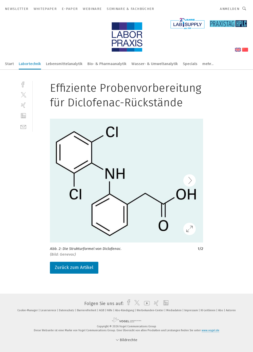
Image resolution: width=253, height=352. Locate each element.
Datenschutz (67, 310)
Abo (221, 310)
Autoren (231, 310)
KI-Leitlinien (208, 310)
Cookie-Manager (28, 310)
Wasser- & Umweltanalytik (154, 64)
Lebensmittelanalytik (64, 64)
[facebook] (23, 84)
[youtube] (146, 303)
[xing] (23, 105)
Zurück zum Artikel (74, 267)
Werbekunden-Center (150, 310)
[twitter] (23, 94)
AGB (102, 310)
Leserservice (49, 310)
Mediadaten (174, 310)
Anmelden (229, 9)
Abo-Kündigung (125, 310)
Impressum (191, 310)
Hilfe (110, 310)
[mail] (23, 126)
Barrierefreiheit (87, 310)
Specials (190, 64)
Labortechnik (30, 64)
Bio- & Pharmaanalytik (106, 64)
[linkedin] (23, 116)
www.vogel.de (210, 330)
